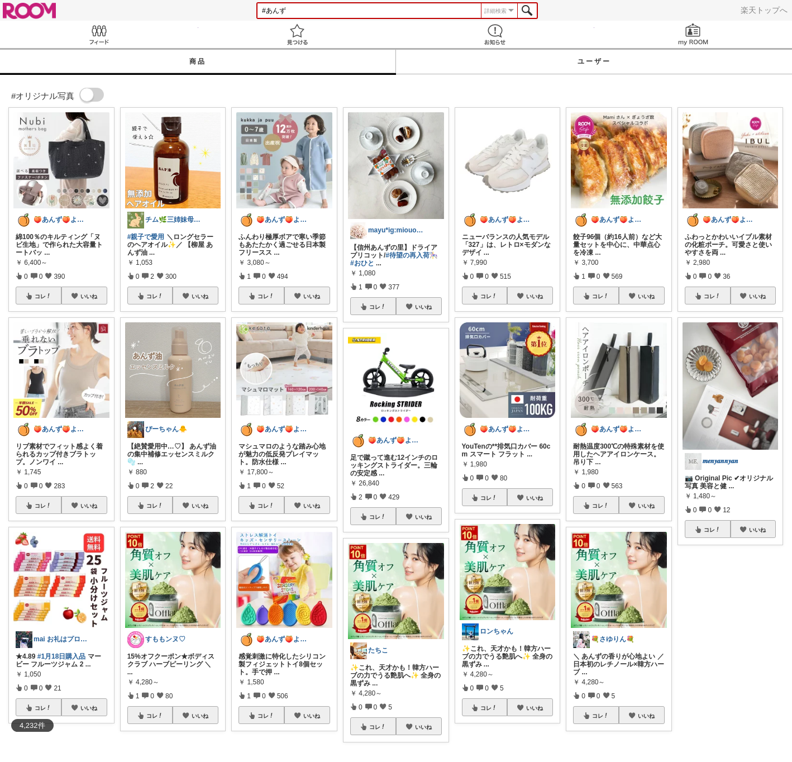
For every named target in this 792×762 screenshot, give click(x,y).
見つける (297, 34)
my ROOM (693, 34)
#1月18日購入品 (61, 656)
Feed (99, 34)
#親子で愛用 (146, 237)
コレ (43, 296)
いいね (88, 296)
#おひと (362, 263)
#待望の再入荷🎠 (411, 255)
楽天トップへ (764, 10)
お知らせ (495, 34)
